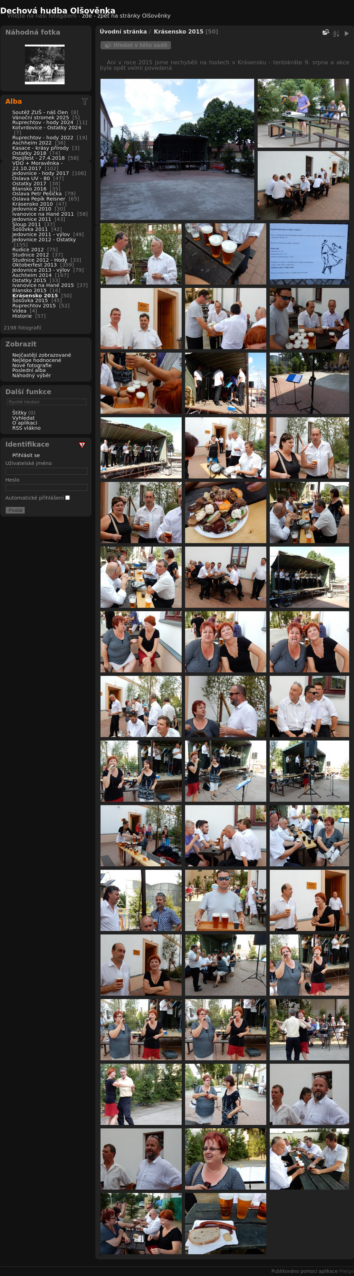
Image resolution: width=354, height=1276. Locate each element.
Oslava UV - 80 (31, 178)
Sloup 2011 (26, 224)
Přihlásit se (26, 455)
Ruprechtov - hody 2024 (43, 122)
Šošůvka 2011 (30, 229)
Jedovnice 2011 (31, 219)
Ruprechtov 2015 (34, 305)
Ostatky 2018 (29, 153)
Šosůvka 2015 (30, 300)
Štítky (19, 413)
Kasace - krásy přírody (40, 148)
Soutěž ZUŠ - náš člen (40, 112)
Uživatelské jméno (29, 463)
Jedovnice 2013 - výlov (41, 270)
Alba (14, 101)
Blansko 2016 (29, 189)
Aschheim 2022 (32, 143)
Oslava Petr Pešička (37, 193)
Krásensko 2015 (35, 295)
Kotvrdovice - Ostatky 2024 (47, 127)
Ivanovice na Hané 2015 (43, 285)
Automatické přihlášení (38, 498)
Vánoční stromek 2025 (40, 117)
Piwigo (346, 1271)
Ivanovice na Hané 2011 (43, 214)
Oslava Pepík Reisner (39, 199)
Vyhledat (23, 418)
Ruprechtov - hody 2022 (43, 137)
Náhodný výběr (31, 375)
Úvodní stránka (123, 31)
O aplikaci (24, 423)
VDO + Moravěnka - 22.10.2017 (37, 165)
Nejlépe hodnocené (36, 360)
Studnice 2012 (30, 255)
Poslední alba (29, 370)
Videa (19, 311)
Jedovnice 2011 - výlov (41, 234)
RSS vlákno (26, 428)
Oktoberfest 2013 (34, 265)
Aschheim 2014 (32, 275)
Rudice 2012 (28, 249)
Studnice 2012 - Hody (39, 260)
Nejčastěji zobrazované (41, 355)
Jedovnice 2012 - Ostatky (44, 239)
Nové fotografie (32, 365)
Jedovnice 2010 (31, 209)
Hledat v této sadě (141, 45)
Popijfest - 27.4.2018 (38, 158)
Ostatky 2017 (29, 183)
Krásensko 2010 (32, 204)
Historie (22, 316)
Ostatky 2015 (29, 280)
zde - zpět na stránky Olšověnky (126, 15)
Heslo (13, 480)
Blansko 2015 (29, 290)
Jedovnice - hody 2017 (40, 173)
